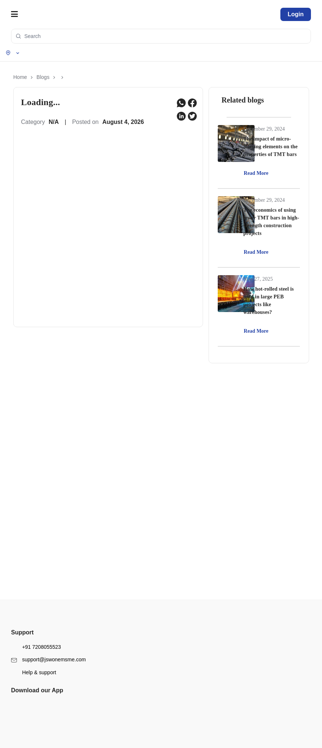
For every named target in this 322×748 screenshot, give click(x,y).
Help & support (33, 654)
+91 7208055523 (36, 629)
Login (296, 14)
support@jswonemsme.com (48, 642)
